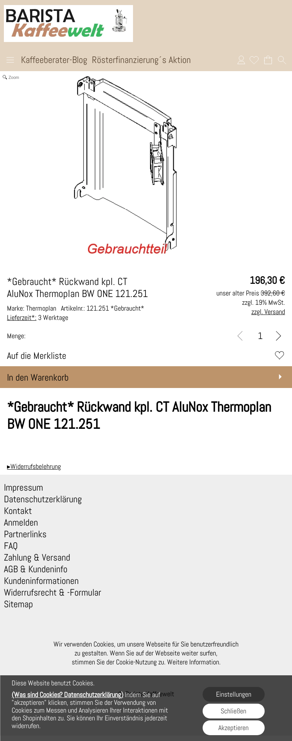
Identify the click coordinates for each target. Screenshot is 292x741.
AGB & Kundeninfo (35, 569)
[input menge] (260, 336)
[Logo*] (68, 8)
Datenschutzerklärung (43, 499)
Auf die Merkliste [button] (36, 356)
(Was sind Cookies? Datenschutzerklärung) (67, 694)
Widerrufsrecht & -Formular (52, 592)
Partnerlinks (25, 534)
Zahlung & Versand (37, 557)
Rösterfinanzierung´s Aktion (141, 60)
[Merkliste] (254, 60)
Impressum (23, 487)
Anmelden (241, 60)
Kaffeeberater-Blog (54, 60)
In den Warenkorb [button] (38, 377)
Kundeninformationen (41, 581)
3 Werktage (37, 317)
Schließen (233, 710)
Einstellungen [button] (233, 694)
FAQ (11, 546)
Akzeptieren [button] (233, 727)
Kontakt (18, 511)
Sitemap (18, 604)
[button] (10, 61)
